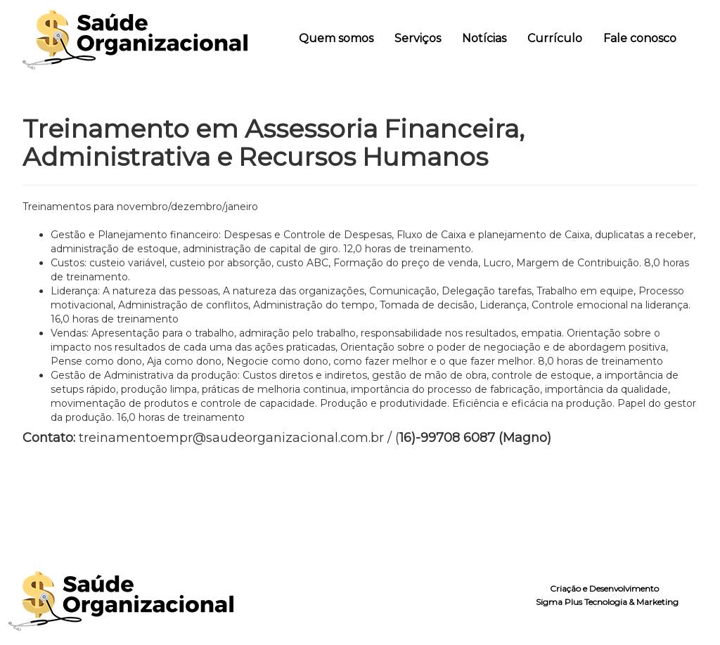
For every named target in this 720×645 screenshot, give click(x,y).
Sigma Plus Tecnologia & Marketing (607, 602)
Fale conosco (639, 38)
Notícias (484, 38)
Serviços (417, 38)
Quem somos (336, 38)
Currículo (554, 38)
